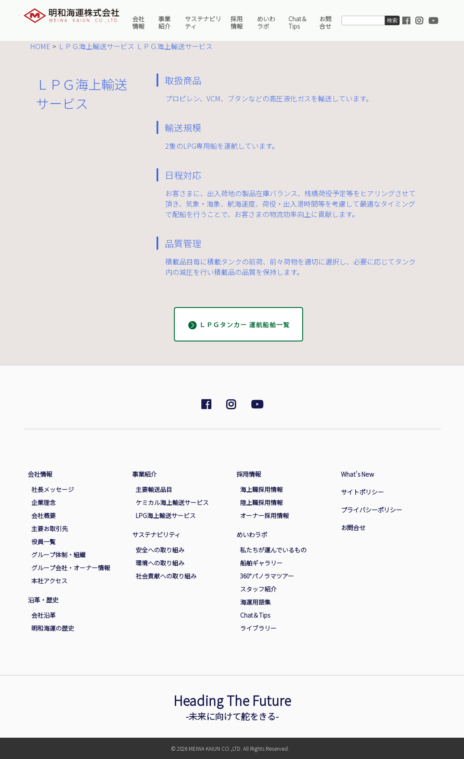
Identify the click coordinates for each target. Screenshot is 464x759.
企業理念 (43, 502)
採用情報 (236, 22)
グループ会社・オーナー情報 (70, 567)
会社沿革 (43, 615)
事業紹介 (164, 22)
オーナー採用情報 (264, 515)
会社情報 (138, 22)
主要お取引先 (49, 528)
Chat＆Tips (297, 22)
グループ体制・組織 (58, 554)
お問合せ (325, 22)
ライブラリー (258, 628)
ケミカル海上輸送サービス (172, 502)
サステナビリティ (203, 22)
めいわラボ (266, 22)
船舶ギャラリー (261, 562)
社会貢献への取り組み (166, 576)
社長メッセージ (52, 489)
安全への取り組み (160, 549)
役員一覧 (43, 541)
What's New (357, 473)
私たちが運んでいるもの (273, 549)
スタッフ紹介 (258, 589)
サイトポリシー (362, 491)
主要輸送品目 (154, 489)
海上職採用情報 (261, 489)
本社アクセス (49, 580)
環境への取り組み (160, 562)
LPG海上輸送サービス (166, 515)
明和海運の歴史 (52, 628)
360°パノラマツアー (267, 576)
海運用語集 (255, 602)
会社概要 (43, 515)
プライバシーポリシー (371, 509)
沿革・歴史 (43, 599)
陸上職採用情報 (261, 502)
